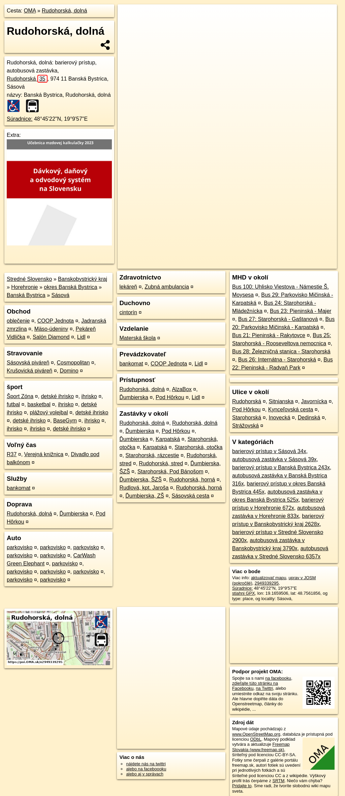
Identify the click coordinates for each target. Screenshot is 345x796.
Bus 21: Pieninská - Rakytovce (268, 335)
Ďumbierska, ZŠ (144, 496)
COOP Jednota (55, 321)
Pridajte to (242, 785)
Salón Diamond (51, 337)
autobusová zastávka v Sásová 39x (274, 459)
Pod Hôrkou (170, 397)
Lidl (81, 337)
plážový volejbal (49, 412)
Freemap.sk (255, 242)
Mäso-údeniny (51, 329)
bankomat (18, 488)
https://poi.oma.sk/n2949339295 (306, 242)
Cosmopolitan (73, 362)
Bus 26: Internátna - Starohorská (277, 359)
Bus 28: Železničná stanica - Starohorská (281, 351)
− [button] (129, 26)
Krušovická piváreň (29, 371)
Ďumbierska (74, 514)
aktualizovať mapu (268, 577)
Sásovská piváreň (28, 362)
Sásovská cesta (190, 496)
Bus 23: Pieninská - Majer (300, 311)
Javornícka (314, 401)
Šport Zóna (20, 396)
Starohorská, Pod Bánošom (170, 471)
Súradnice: (20, 119)
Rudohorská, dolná (64, 10)
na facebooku (278, 678)
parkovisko (19, 547)
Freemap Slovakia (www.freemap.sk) (261, 747)
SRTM (278, 780)
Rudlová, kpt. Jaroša (143, 488)
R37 (12, 454)
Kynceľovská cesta (290, 409)
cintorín (128, 312)
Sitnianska (281, 401)
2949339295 (267, 583)
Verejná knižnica (44, 454)
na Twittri (264, 688)
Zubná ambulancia (167, 287)
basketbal (39, 404)
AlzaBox (182, 389)
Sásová (60, 295)
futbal (13, 404)
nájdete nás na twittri (145, 763)
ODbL (255, 739)
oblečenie (18, 321)
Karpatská (168, 439)
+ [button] (129, 16)
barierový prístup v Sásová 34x (269, 451)
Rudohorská (27, 79)
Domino (69, 371)
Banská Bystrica (26, 295)
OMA (30, 10)
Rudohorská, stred (161, 463)
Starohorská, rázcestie (152, 455)
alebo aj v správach (144, 773)
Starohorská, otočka (198, 447)
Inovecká (279, 417)
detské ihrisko (57, 396)
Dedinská (309, 417)
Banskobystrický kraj (82, 279)
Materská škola (137, 338)
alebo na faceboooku (146, 768)
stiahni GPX (243, 593)
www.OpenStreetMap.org (256, 734)
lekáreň (128, 287)
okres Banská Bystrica (70, 287)
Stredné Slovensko (29, 279)
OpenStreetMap (221, 242)
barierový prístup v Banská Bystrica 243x (281, 467)
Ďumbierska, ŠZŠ (140, 479)
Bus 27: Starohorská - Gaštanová (278, 319)
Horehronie (24, 287)
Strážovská (245, 426)
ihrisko (89, 396)
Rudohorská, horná (192, 479)
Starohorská (246, 417)
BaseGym (65, 420)
